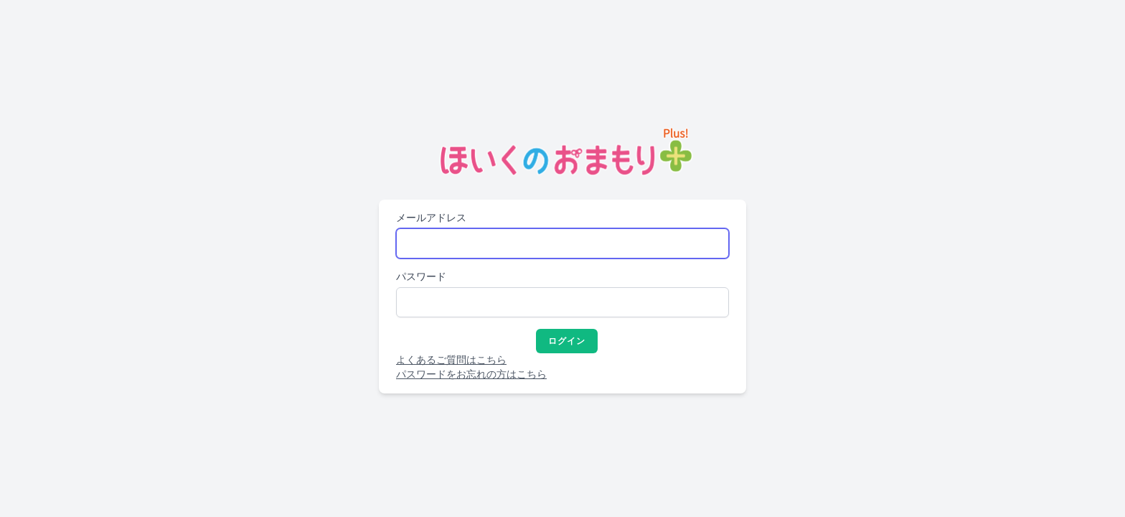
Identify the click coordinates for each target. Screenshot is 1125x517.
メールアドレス (431, 218)
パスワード (421, 277)
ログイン (567, 341)
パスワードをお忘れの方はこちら (471, 374)
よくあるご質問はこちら (451, 360)
